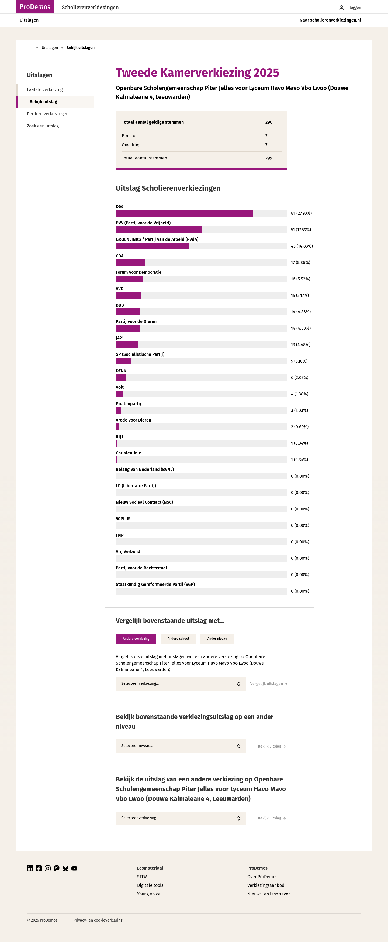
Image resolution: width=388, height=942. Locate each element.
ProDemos (257, 868)
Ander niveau (217, 639)
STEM (142, 876)
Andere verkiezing (136, 639)
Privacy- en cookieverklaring (98, 920)
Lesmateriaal (150, 868)
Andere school (178, 639)
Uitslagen (29, 20)
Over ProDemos (262, 876)
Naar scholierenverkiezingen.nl (330, 20)
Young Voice (149, 893)
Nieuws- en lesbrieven (269, 893)
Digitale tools (150, 885)
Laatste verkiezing (45, 89)
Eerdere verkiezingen (47, 113)
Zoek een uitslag (43, 125)
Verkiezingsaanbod (266, 885)
